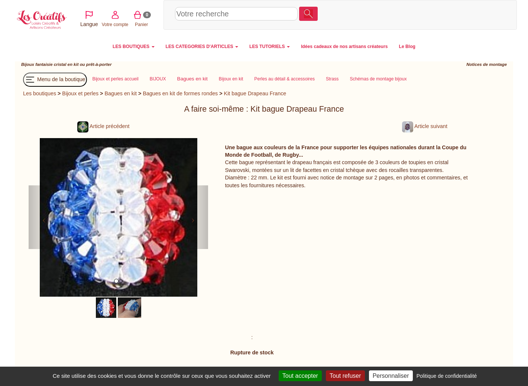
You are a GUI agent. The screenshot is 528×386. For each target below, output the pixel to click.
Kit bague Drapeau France (255, 93)
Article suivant (424, 126)
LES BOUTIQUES (134, 46)
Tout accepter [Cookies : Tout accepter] (300, 376)
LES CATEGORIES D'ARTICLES (202, 46)
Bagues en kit (120, 93)
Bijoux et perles (80, 93)
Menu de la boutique (55, 79)
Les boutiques (39, 93)
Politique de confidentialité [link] (447, 376)
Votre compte (448, 14)
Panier (474, 14)
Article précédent (103, 126)
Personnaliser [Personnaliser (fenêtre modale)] (391, 376)
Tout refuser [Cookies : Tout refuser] (345, 376)
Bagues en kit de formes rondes (180, 93)
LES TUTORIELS (269, 46)
